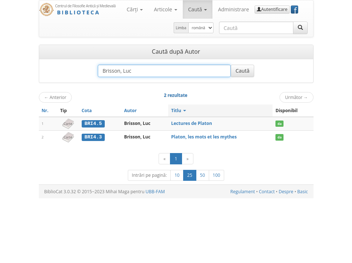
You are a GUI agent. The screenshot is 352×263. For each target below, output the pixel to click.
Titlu (178, 110)
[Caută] (300, 28)
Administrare (233, 9)
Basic (302, 191)
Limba (181, 27)
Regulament (242, 191)
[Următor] (187, 158)
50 (202, 175)
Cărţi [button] (135, 9)
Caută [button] (197, 9)
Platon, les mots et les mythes (204, 137)
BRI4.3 (93, 137)
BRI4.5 (93, 123)
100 (217, 175)
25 (189, 175)
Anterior (55, 97)
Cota (87, 110)
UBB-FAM (155, 191)
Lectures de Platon (191, 123)
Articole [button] (165, 9)
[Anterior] (164, 158)
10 (176, 175)
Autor (130, 110)
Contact (267, 191)
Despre (286, 191)
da (280, 123)
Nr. (45, 110)
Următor (296, 97)
